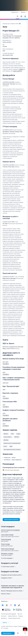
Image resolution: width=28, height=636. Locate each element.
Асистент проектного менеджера (10, 530)
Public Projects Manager (7, 549)
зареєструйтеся (17, 71)
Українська (5, 601)
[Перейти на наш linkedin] (14, 605)
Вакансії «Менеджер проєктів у (12, 591)
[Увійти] (25, 16)
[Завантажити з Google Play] (18, 609)
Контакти (3, 616)
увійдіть (21, 69)
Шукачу (24, 12)
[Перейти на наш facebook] (2, 605)
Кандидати (12, 575)
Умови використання (14, 618)
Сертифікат (6, 364)
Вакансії (6, 593)
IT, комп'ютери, (8, 566)
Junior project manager (7, 534)
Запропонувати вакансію (9, 633)
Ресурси (20, 616)
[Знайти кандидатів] (17, 16)
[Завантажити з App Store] (6, 609)
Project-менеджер (6, 539)
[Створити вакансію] (21, 16)
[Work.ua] (2, 17)
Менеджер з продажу (7, 553)
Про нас (19, 614)
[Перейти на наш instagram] (10, 605)
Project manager (5, 544)
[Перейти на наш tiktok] (19, 605)
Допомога (4, 618)
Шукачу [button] (6, 622)
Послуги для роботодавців (8, 614)
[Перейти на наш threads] (6, 605)
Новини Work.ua (12, 616)
